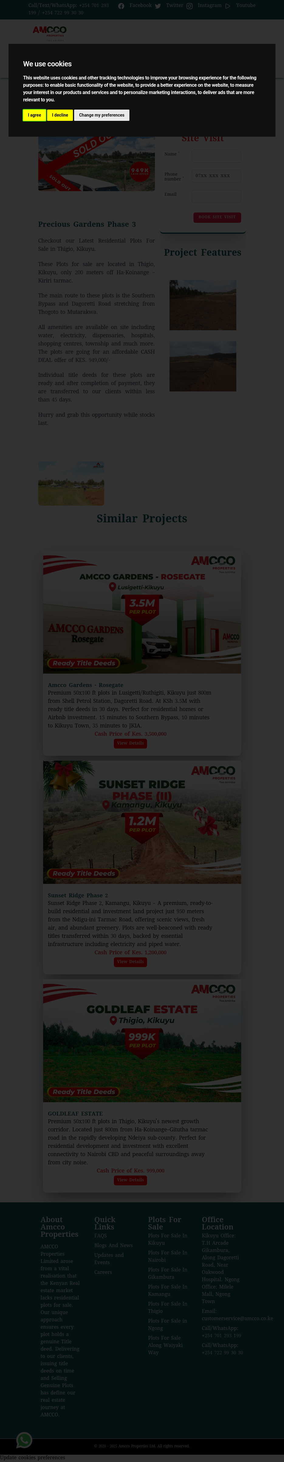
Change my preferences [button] (101, 115)
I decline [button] (60, 115)
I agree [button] (34, 115)
